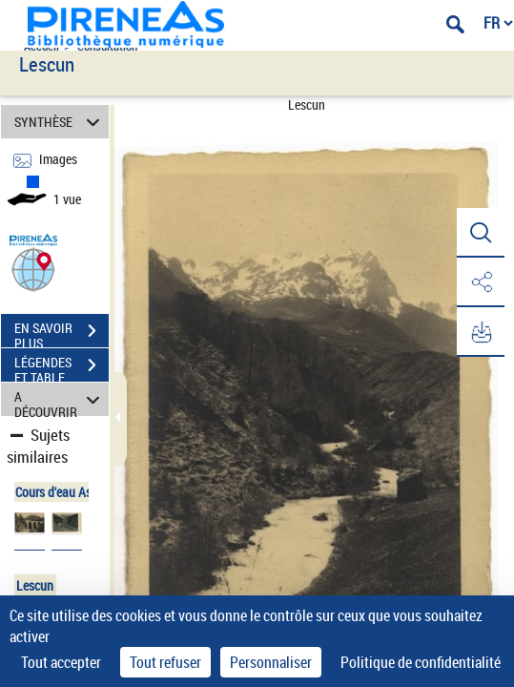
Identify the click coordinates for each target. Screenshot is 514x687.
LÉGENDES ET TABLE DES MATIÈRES (61, 367)
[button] (33, 269)
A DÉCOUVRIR (59, 399)
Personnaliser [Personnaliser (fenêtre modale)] (271, 662)
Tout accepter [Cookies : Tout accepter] (61, 662)
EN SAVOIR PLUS (61, 333)
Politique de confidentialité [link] (420, 662)
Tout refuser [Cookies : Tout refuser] (165, 662)
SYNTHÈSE (59, 121)
